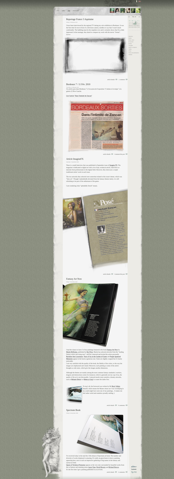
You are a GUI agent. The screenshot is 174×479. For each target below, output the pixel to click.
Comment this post (119, 154)
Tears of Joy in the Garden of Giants (95, 356)
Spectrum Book (73, 410)
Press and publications (134, 52)
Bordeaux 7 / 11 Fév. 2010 (78, 84)
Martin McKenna (71, 352)
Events (130, 43)
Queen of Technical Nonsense (75, 465)
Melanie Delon (76, 379)
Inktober (130, 54)
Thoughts (131, 45)
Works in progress (133, 47)
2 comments (121, 472)
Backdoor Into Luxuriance (74, 356)
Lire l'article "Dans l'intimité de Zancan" (79, 96)
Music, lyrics (131, 40)
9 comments (121, 405)
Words (130, 38)
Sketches (131, 36)
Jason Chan (92, 467)
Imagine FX (113, 165)
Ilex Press (90, 352)
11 (134, 23)
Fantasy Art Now (74, 279)
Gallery (63, 10)
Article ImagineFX (75, 159)
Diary (69, 10)
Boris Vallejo (116, 386)
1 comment (122, 79)
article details (111, 79)
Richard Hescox (114, 467)
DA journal (131, 41)
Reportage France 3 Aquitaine (79, 19)
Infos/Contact (76, 10)
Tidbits (130, 49)
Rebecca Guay (88, 379)
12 (135, 23)
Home (58, 10)
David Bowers (101, 467)
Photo (130, 51)
